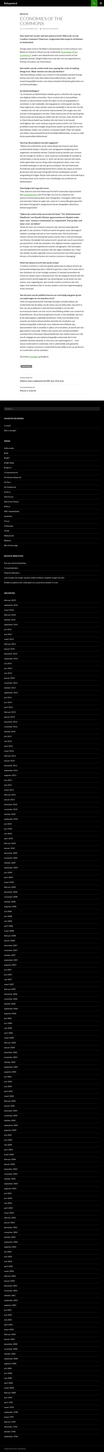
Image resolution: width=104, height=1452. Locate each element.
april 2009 (8, 877)
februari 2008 (10, 936)
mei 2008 (8, 921)
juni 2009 (8, 872)
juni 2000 (8, 1373)
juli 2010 (8, 824)
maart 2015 (9, 639)
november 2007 (10, 950)
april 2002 (8, 1266)
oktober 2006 (9, 1004)
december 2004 (10, 1111)
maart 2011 (9, 790)
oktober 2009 (9, 863)
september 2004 (11, 1125)
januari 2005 (9, 1106)
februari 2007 (10, 989)
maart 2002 (9, 1271)
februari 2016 (10, 615)
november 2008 (10, 897)
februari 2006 (10, 1042)
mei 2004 (8, 1145)
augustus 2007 (10, 965)
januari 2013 (9, 717)
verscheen (33, 356)
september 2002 (11, 1242)
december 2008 (10, 892)
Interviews (26, 366)
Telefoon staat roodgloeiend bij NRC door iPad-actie (52, 379)
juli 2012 (8, 736)
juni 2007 (8, 974)
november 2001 (10, 1290)
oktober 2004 (9, 1120)
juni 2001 (8, 1315)
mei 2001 (8, 1320)
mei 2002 (8, 1261)
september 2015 (11, 624)
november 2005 (10, 1057)
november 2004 (10, 1115)
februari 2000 (10, 1393)
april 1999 (8, 1402)
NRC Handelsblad (11, 511)
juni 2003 (8, 1198)
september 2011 (11, 770)
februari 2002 (10, 1276)
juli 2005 (8, 1076)
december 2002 (10, 1227)
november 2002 (10, 1232)
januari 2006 (9, 1047)
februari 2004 (10, 1159)
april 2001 (8, 1324)
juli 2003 (8, 1193)
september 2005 (11, 1067)
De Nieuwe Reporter (12, 477)
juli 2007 (8, 970)
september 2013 (11, 692)
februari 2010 (10, 843)
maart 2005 (9, 1096)
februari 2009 (10, 887)
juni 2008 (8, 916)
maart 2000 (9, 1388)
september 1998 (11, 1412)
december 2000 (10, 1344)
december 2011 (10, 765)
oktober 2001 (9, 1295)
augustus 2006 (10, 1013)
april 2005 (8, 1091)
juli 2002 (8, 1252)
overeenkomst (30, 194)
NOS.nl (7, 506)
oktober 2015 (9, 620)
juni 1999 (8, 1397)
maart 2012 (9, 751)
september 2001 (11, 1300)
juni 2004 (8, 1140)
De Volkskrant (10, 487)
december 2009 (10, 853)
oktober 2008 (9, 901)
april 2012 (8, 746)
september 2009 (11, 867)
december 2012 (10, 722)
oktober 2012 (9, 731)
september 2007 (11, 960)
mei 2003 (8, 1203)
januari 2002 (9, 1281)
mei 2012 (8, 741)
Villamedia (8, 526)
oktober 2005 (9, 1062)
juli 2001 (8, 1310)
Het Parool (8, 497)
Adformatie (9, 448)
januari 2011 (9, 799)
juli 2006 (8, 1018)
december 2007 (10, 945)
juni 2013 (8, 702)
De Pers (7, 482)
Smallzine (8, 516)
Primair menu (100, 3)
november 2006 (10, 999)
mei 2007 (8, 979)
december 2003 (10, 1169)
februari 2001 (10, 1334)
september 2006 (11, 1008)
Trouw (7, 521)
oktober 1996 (9, 1431)
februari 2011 (10, 795)
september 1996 (11, 1436)
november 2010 (10, 809)
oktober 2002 (9, 1237)
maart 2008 (9, 931)
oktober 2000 (9, 1354)
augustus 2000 (10, 1363)
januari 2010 (9, 848)
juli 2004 (8, 1135)
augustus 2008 (10, 906)
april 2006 (8, 1033)
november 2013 (10, 683)
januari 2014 (9, 678)
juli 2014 (8, 663)
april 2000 (8, 1383)
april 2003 (8, 1208)
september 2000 (11, 1358)
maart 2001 (9, 1329)
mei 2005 (8, 1086)
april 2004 (8, 1149)
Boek (6, 453)
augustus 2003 (10, 1188)
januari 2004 (9, 1164)
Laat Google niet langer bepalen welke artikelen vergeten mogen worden (34, 578)
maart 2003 (9, 1213)
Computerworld (11, 472)
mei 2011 (8, 785)
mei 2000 (8, 1378)
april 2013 (8, 707)
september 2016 (11, 605)
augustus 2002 (10, 1247)
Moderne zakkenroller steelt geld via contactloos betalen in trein (31, 582)
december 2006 (10, 994)
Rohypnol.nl (10, 3)
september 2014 (11, 658)
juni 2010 (8, 829)
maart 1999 (9, 1407)
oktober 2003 (9, 1179)
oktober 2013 (9, 688)
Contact (7, 425)
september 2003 (11, 1183)
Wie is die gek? (10, 430)
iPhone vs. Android (52, 389)
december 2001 (10, 1286)
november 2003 (10, 1174)
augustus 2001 (10, 1305)
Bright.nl (24, 14)
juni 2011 (8, 780)
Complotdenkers (11, 568)
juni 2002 (8, 1256)
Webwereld (9, 536)
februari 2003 (10, 1217)
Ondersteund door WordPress (15, 1449)
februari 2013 (10, 712)
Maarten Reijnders (49, 29)
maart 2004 (9, 1154)
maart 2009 (9, 882)
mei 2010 (8, 833)
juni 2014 (8, 668)
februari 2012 (10, 756)
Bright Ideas (9, 463)
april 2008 (8, 926)
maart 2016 (9, 610)
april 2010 (8, 838)
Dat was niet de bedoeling (15, 563)
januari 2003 (9, 1222)
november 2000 (10, 1349)
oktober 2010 (9, 814)
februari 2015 (10, 644)
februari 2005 (10, 1101)
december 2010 (10, 804)
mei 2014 (8, 673)
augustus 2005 (10, 1072)
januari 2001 (9, 1339)
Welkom (7, 540)
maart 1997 (9, 1417)
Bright (6, 458)
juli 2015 (8, 629)
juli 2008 (8, 911)
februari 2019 (10, 600)
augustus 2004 (10, 1130)
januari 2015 (9, 649)
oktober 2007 (9, 955)
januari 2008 (9, 940)
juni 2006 (8, 1023)
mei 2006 (8, 1028)
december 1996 (10, 1427)
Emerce (7, 492)
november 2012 (10, 726)
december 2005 (10, 1052)
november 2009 (10, 858)
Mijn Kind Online (11, 501)
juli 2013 (8, 697)
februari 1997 (10, 1422)
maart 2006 (9, 1038)
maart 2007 (9, 984)
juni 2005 (8, 1081)
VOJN (6, 531)
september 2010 (11, 819)
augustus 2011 (10, 775)
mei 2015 (8, 634)
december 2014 (10, 654)
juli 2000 (8, 1368)
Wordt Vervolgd (11, 545)
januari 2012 (9, 760)
